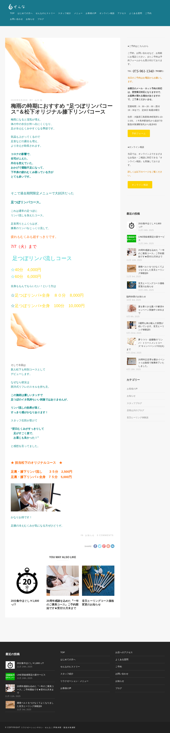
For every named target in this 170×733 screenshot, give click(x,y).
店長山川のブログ (135, 410)
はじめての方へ (25, 13)
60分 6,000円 (28, 276)
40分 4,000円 (28, 269)
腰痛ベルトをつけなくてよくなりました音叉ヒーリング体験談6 (151, 269)
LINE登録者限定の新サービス (31, 675)
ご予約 (148, 13)
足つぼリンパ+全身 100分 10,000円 (50, 305)
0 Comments (105, 535)
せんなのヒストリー (45, 13)
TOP (12, 13)
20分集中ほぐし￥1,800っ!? (30, 663)
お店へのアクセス (124, 652)
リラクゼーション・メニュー (74, 681)
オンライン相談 (107, 13)
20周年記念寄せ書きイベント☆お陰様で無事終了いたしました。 (151, 362)
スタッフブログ (134, 403)
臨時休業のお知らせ (136, 296)
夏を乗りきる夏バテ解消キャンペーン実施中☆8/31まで (151, 309)
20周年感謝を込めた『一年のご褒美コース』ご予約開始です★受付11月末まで (62, 604)
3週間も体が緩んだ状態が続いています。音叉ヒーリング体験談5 (151, 326)
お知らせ (30, 19)
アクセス (122, 13)
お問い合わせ (16, 19)
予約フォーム (139, 133)
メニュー (78, 13)
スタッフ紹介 (64, 13)
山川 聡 (38, 100)
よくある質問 (135, 13)
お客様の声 (91, 13)
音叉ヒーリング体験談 (137, 417)
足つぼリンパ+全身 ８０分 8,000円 (49, 295)
